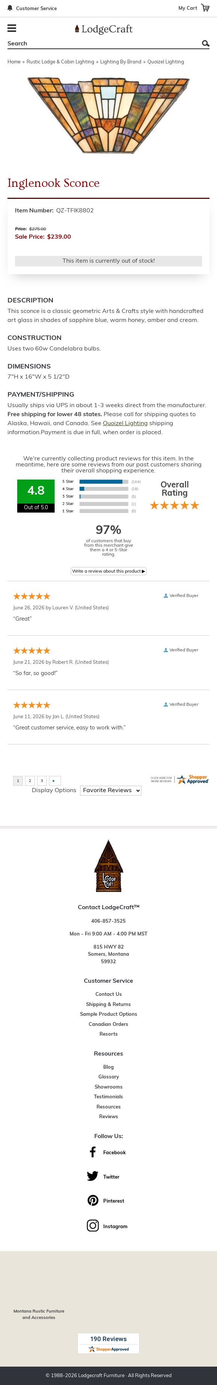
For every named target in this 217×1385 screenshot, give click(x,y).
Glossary (108, 1077)
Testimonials (108, 1097)
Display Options (54, 791)
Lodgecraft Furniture (101, 1375)
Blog (108, 1067)
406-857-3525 (108, 921)
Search (206, 43)
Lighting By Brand (120, 62)
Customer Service (36, 8)
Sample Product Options (108, 1014)
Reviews (108, 1116)
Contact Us (108, 994)
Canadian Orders (108, 1024)
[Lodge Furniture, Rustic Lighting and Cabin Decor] (104, 29)
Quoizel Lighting (165, 62)
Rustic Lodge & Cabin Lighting (60, 62)
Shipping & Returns (108, 1004)
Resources (109, 1107)
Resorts (109, 1034)
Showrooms (109, 1087)
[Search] (100, 43)
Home (14, 62)
